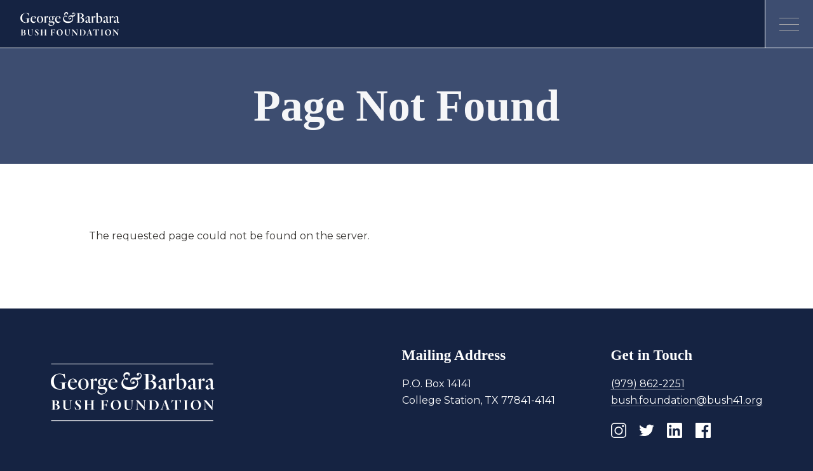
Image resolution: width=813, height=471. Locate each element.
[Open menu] (789, 24)
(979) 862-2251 (648, 384)
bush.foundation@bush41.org (687, 400)
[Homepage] (70, 24)
